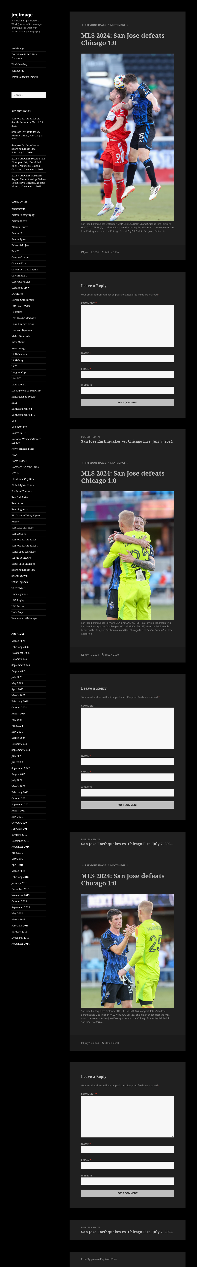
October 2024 (19, 707)
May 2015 (17, 913)
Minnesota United (21, 408)
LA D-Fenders (19, 354)
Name (86, 353)
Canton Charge (19, 257)
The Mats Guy (19, 64)
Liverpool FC (18, 384)
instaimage (17, 48)
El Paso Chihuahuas (22, 300)
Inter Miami (18, 342)
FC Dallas (16, 312)
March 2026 (18, 641)
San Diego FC (18, 533)
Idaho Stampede (20, 336)
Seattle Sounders (21, 557)
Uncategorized (19, 594)
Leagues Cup (18, 372)
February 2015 (20, 925)
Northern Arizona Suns (25, 467)
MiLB (14, 402)
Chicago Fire (18, 263)
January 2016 (19, 883)
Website (86, 384)
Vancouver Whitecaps (24, 618)
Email (86, 369)
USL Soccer (17, 606)
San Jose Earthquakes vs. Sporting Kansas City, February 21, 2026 (25, 148)
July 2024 (16, 719)
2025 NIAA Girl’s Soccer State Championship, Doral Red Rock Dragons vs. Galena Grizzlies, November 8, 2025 (28, 164)
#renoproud (18, 209)
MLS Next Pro (19, 427)
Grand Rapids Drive (22, 324)
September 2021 (20, 804)
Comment (89, 303)
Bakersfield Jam (20, 245)
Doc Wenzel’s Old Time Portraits (24, 56)
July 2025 (16, 677)
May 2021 (17, 816)
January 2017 (19, 835)
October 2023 (19, 744)
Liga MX (16, 378)
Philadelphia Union (22, 485)
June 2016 (17, 853)
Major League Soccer (23, 396)
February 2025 (20, 701)
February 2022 (20, 792)
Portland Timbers (21, 491)
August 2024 (18, 713)
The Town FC (18, 588)
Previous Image (95, 25)
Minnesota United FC (23, 415)
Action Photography (22, 215)
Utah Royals (18, 612)
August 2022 (18, 774)
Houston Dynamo (21, 330)
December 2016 (20, 841)
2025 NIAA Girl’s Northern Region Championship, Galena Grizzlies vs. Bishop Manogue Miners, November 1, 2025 (28, 181)
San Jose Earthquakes (23, 539)
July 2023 (16, 756)
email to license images (24, 77)
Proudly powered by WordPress (99, 1259)
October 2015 (19, 901)
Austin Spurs (18, 239)
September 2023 (20, 750)
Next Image (117, 25)
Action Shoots (19, 221)
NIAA (14, 455)
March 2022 (18, 786)
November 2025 (20, 653)
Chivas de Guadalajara (24, 269)
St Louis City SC (20, 576)
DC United (17, 293)
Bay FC (15, 251)
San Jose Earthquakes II (24, 545)
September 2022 (20, 768)
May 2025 (17, 683)
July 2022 (16, 780)
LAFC (14, 366)
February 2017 (20, 828)
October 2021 (19, 798)
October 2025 (19, 659)
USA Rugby (17, 600)
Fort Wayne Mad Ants (23, 318)
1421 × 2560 (112, 252)
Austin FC (16, 233)
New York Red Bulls (22, 448)
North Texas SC (20, 461)
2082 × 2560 (112, 1043)
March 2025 (18, 695)
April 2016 (17, 865)
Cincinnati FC (19, 275)
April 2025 (17, 689)
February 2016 (20, 877)
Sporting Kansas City (23, 570)
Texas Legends (19, 582)
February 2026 (20, 647)
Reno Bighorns (19, 509)
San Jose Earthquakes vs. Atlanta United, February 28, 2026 (27, 135)
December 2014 (20, 937)
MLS (14, 421)
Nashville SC (18, 433)
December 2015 (20, 889)
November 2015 (20, 895)
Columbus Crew (20, 287)
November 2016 (20, 846)
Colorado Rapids (20, 281)
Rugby (15, 521)
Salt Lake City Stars (22, 527)
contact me (17, 70)
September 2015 (20, 907)
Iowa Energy (18, 348)
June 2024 (17, 725)
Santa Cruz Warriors (23, 551)
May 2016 (17, 859)
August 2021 (18, 810)
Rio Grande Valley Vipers (25, 515)
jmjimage (22, 15)
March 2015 (18, 919)
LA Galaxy (17, 360)
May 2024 (17, 731)
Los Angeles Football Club (26, 390)
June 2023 (17, 762)
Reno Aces (17, 503)
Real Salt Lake (19, 497)
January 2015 (19, 931)
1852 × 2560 (112, 654)
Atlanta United (19, 227)
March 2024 (18, 738)
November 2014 (20, 943)
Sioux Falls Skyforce (23, 563)
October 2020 (19, 822)
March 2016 (18, 871)
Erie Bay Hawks (20, 306)
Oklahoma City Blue (22, 479)
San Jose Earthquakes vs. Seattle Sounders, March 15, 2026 (27, 122)
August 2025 (18, 671)
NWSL (15, 473)
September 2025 (20, 665)
